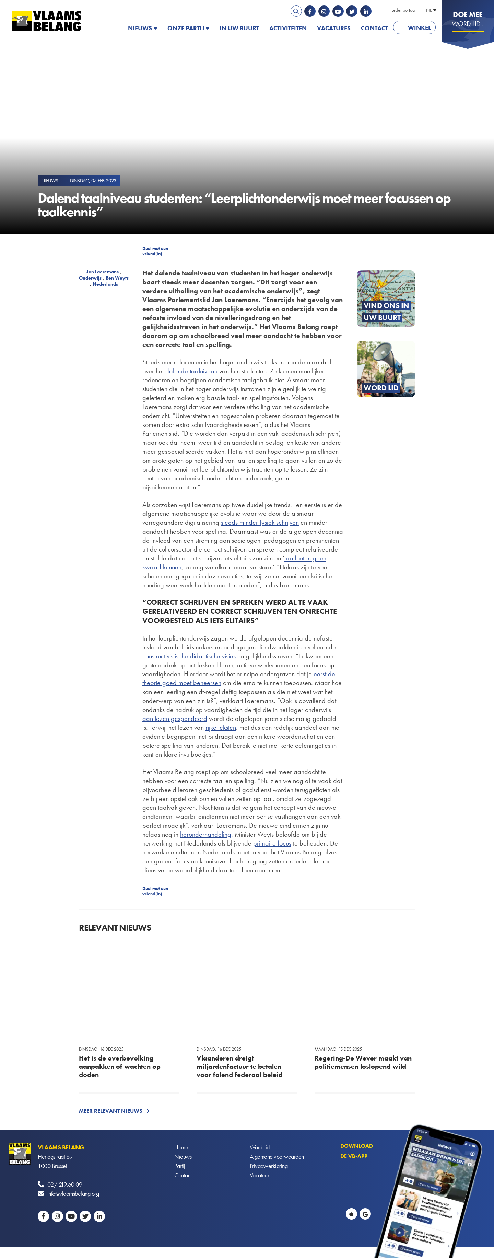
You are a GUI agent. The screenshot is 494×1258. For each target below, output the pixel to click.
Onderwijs (90, 278)
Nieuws (140, 28)
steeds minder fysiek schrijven (260, 522)
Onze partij (185, 28)
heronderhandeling (205, 834)
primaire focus (272, 843)
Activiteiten (288, 28)
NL (429, 10)
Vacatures (334, 28)
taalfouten (297, 558)
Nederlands (105, 284)
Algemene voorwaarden (277, 1156)
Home (181, 1147)
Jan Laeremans (102, 272)
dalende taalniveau (191, 370)
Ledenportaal (403, 10)
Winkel (419, 28)
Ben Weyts (117, 278)
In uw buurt (239, 28)
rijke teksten (220, 727)
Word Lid (260, 1147)
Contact (374, 28)
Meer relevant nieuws (110, 1110)
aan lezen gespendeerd (174, 718)
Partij (179, 1166)
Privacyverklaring (269, 1166)
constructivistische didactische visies (189, 655)
